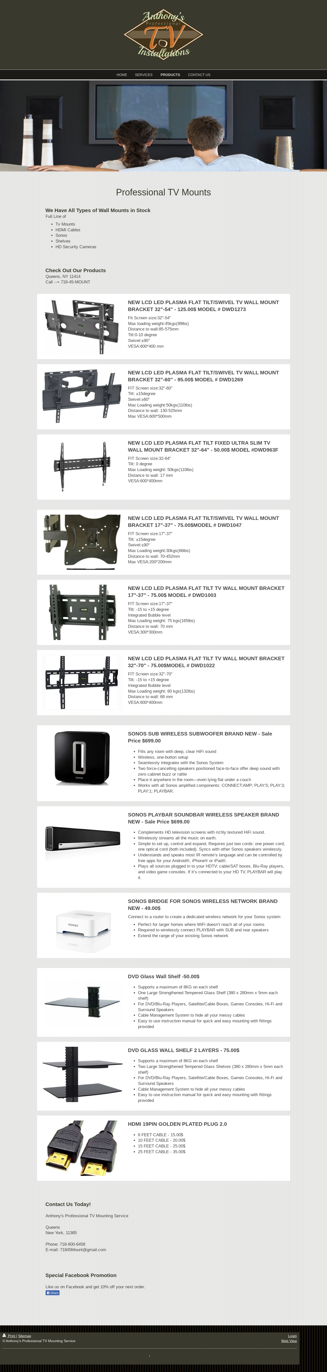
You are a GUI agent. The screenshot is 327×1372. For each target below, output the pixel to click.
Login (292, 1336)
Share (53, 1293)
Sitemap (24, 1336)
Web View (289, 1341)
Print (9, 1336)
